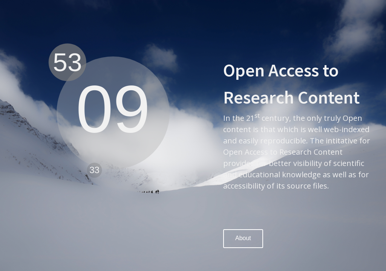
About (243, 238)
